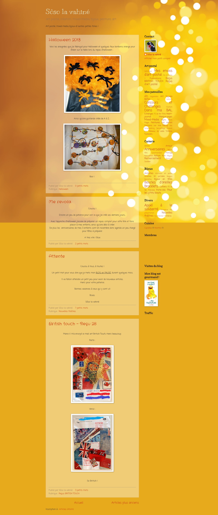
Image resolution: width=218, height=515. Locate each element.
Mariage (169, 152)
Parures (151, 190)
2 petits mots (81, 243)
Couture (169, 107)
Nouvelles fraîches (67, 311)
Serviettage (160, 128)
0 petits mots (81, 186)
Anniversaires (154, 149)
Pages (146, 122)
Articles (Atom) (66, 509)
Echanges (148, 113)
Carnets (169, 99)
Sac (171, 125)
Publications (155, 78)
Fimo (164, 113)
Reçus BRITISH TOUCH (69, 493)
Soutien (147, 161)
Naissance (148, 155)
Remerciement (152, 158)
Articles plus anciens (125, 503)
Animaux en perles (163, 173)
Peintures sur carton (161, 122)
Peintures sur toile (152, 125)
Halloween (63, 189)
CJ (158, 99)
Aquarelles (154, 96)
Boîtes (147, 99)
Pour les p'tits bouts (158, 191)
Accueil (78, 503)
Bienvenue (164, 210)
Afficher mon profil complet (157, 58)
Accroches (148, 173)
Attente (57, 256)
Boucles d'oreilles (158, 182)
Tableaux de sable (156, 131)
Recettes (158, 227)
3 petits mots (81, 490)
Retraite (169, 158)
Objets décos (166, 119)
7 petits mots (81, 308)
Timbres (169, 131)
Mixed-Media (151, 120)
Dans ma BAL (158, 110)
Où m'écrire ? (159, 216)
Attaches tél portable (154, 176)
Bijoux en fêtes (163, 179)
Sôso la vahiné (154, 54)
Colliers (163, 186)
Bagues (169, 176)
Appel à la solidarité (158, 207)
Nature (157, 155)
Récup (165, 125)
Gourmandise (157, 153)
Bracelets (151, 186)
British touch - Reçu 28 (72, 324)
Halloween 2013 (64, 40)
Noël (163, 155)
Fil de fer (157, 113)
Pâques (169, 156)
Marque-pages (165, 116)
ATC (146, 96)
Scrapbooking (149, 128)
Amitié (147, 146)
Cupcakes (148, 227)
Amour (169, 145)
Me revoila (60, 202)
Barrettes (148, 179)
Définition (148, 71)
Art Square (166, 96)
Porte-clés (161, 190)
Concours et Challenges (158, 104)
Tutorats (148, 134)
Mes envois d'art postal (158, 72)
